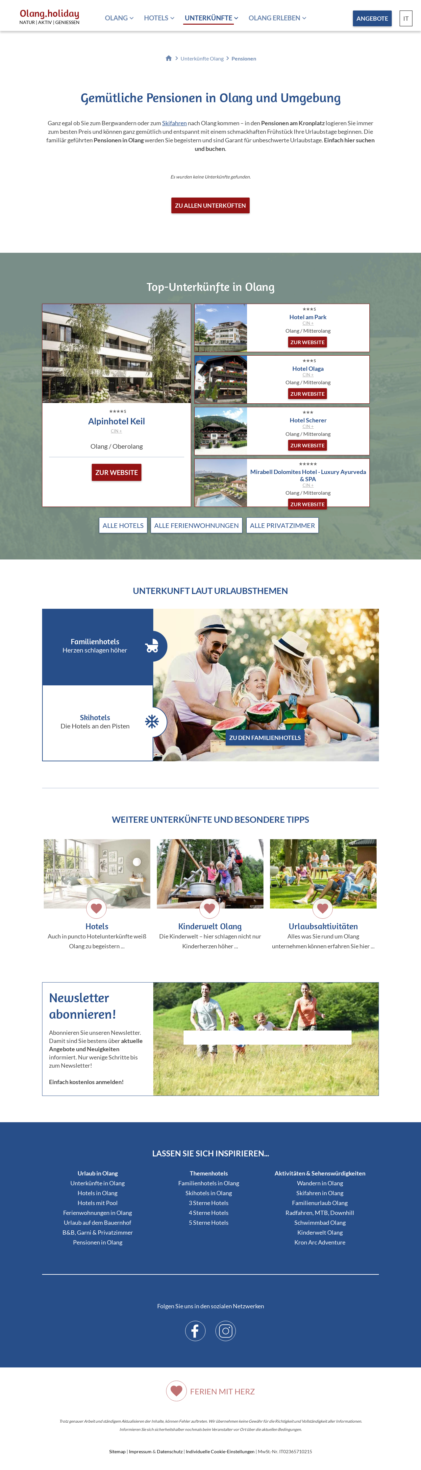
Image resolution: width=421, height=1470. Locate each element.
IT (406, 18)
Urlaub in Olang (98, 1173)
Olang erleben (274, 18)
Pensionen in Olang (97, 1242)
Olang (116, 18)
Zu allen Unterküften (210, 205)
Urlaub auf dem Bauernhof (97, 1222)
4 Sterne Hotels (209, 1212)
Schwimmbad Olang (320, 1222)
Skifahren (174, 123)
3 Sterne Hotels (209, 1202)
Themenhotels (209, 1173)
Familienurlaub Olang (320, 1202)
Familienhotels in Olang (208, 1183)
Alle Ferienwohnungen (196, 525)
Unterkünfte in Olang (97, 1183)
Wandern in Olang (320, 1183)
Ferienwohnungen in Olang (97, 1212)
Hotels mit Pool (98, 1202)
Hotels (156, 18)
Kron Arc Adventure (319, 1242)
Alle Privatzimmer (282, 525)
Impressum (140, 1451)
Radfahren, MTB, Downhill (319, 1212)
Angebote (372, 18)
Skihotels (103, 722)
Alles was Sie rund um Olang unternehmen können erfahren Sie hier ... (323, 894)
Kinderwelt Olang (320, 1232)
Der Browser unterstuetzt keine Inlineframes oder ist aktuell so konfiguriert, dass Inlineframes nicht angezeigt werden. (268, 1055)
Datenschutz (170, 1451)
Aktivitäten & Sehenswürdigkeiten (320, 1173)
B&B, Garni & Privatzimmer (97, 1232)
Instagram (226, 1326)
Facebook (196, 1326)
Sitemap (117, 1451)
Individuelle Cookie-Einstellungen (220, 1451)
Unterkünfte (208, 18)
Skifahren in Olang (319, 1193)
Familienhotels (103, 646)
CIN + (116, 431)
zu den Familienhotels (265, 737)
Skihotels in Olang (209, 1193)
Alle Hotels (123, 525)
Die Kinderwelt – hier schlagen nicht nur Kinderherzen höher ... (210, 894)
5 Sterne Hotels (209, 1222)
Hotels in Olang (97, 1193)
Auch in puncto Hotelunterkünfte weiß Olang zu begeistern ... (97, 894)
